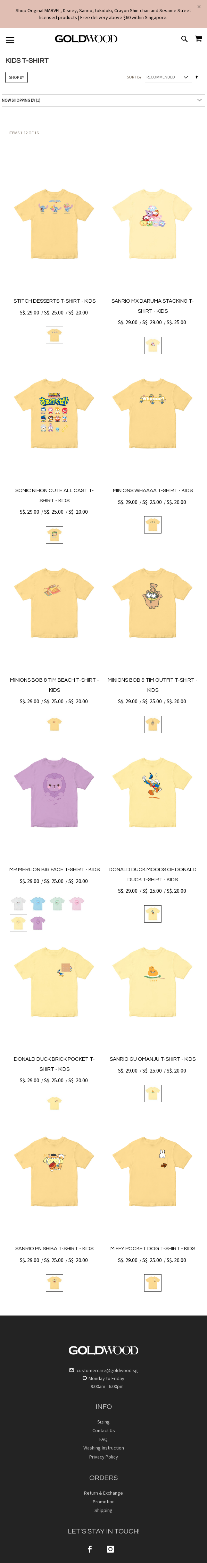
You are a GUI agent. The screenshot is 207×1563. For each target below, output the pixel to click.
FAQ (103, 1439)
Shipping (103, 1510)
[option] (54, 335)
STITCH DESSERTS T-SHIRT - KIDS (55, 301)
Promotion (104, 1501)
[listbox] (54, 335)
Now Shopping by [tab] (18, 100)
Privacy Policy (103, 1457)
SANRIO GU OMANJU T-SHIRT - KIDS (153, 1059)
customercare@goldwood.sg (103, 1370)
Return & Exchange (103, 1493)
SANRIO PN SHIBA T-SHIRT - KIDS (54, 1248)
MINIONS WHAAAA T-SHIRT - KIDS (153, 490)
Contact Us (103, 1430)
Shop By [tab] (16, 77)
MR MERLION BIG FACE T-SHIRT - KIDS (54, 869)
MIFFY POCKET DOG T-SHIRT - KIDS (152, 1248)
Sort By (134, 76)
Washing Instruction (103, 1448)
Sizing (103, 1422)
